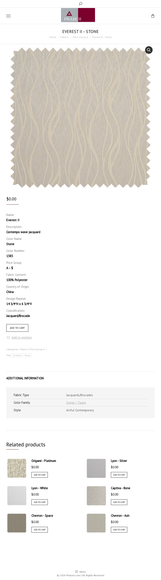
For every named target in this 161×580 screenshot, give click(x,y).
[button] (19, 337)
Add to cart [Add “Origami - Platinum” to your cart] (39, 474)
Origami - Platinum (43, 461)
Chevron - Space (42, 516)
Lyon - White (39, 488)
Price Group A (36, 349)
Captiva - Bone (120, 488)
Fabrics (24, 349)
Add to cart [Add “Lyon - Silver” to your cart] (119, 474)
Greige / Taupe (76, 403)
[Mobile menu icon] (8, 16)
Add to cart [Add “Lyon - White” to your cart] (39, 502)
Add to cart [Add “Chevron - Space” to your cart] (39, 529)
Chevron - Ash (120, 516)
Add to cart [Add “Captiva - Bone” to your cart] (119, 502)
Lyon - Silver (119, 461)
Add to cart (17, 327)
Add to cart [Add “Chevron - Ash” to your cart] (119, 529)
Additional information (25, 378)
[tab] (80, 376)
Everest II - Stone (21, 355)
